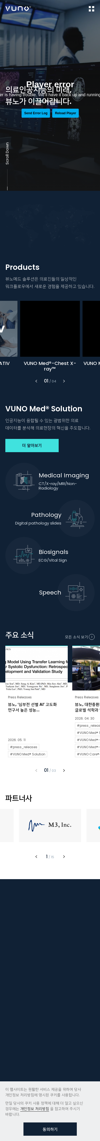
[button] (36, 383)
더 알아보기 (32, 448)
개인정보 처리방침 (34, 1108)
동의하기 (50, 1129)
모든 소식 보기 (76, 639)
